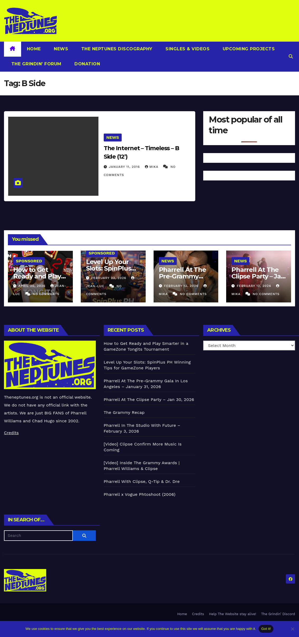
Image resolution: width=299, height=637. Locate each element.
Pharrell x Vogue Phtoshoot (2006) (139, 494)
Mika (152, 167)
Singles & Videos (187, 48)
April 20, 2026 (32, 286)
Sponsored (29, 260)
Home (34, 48)
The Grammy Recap (124, 412)
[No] (292, 628)
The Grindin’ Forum (35, 63)
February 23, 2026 (109, 278)
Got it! (266, 629)
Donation (86, 63)
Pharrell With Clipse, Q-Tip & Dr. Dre (142, 481)
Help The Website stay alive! (232, 614)
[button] (291, 56)
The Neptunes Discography (116, 48)
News (60, 48)
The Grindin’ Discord (278, 614)
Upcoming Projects (248, 48)
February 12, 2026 (182, 286)
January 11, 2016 (125, 167)
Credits (11, 432)
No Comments (45, 294)
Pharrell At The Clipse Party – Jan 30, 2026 (258, 276)
